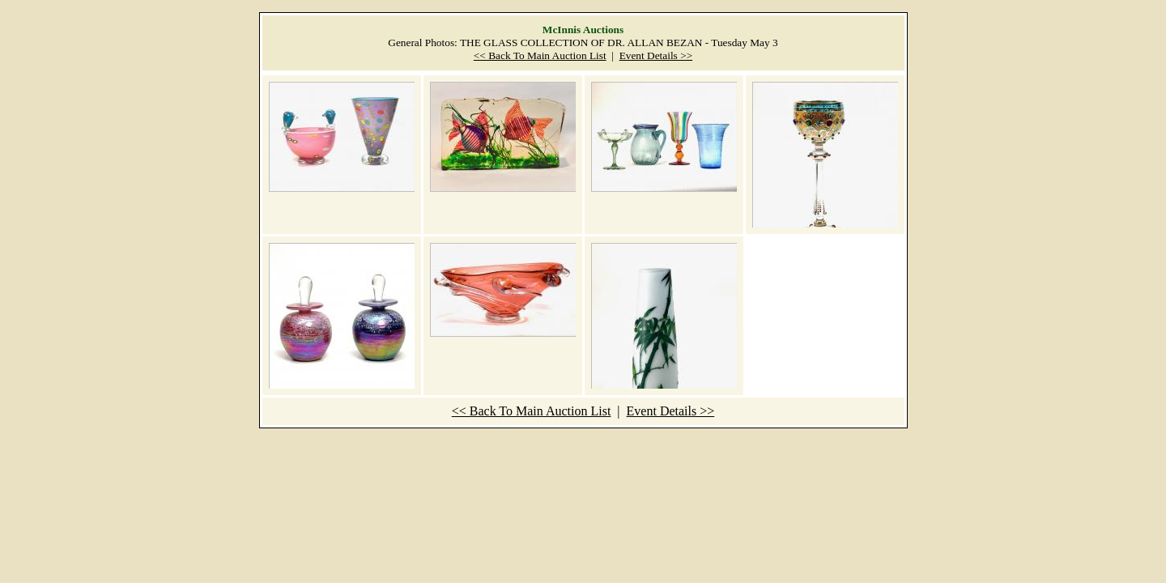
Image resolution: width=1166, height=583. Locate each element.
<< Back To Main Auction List (540, 55)
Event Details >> (656, 55)
